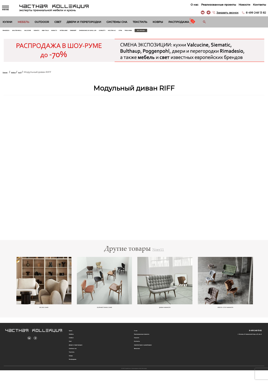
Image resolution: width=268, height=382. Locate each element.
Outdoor (42, 21)
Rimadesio (9, 31)
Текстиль (140, 21)
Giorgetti (175, 31)
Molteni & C (191, 31)
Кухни (7, 21)
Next (259, 286)
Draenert (123, 31)
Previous (9, 286)
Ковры (158, 21)
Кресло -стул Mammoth (225, 310)
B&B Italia (76, 31)
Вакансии (139, 355)
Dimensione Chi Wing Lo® (149, 31)
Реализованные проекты (216, 4)
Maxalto (91, 31)
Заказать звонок (226, 12)
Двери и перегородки (84, 21)
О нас (193, 4)
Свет (57, 21)
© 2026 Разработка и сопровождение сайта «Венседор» (134, 379)
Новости (243, 4)
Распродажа (178, 21)
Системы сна (116, 21)
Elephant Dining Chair (105, 310)
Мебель (23, 21)
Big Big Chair (44, 310)
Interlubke (107, 31)
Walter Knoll (28, 31)
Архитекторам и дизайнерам (151, 351)
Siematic (62, 31)
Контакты (257, 4)
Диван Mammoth (165, 310)
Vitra (204, 31)
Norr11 (30, 74)
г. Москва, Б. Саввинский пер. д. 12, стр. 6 (238, 338)
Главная (7, 74)
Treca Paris (218, 31)
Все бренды (241, 31)
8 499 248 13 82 (254, 12)
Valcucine (47, 31)
